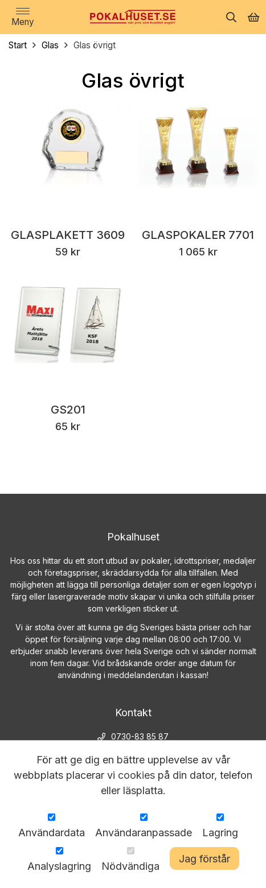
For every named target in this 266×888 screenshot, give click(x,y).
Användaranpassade (143, 833)
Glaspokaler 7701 (198, 235)
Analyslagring (59, 866)
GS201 (68, 410)
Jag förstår (204, 859)
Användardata (51, 833)
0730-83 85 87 (140, 736)
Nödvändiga (130, 866)
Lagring (220, 833)
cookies (136, 775)
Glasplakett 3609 (68, 235)
